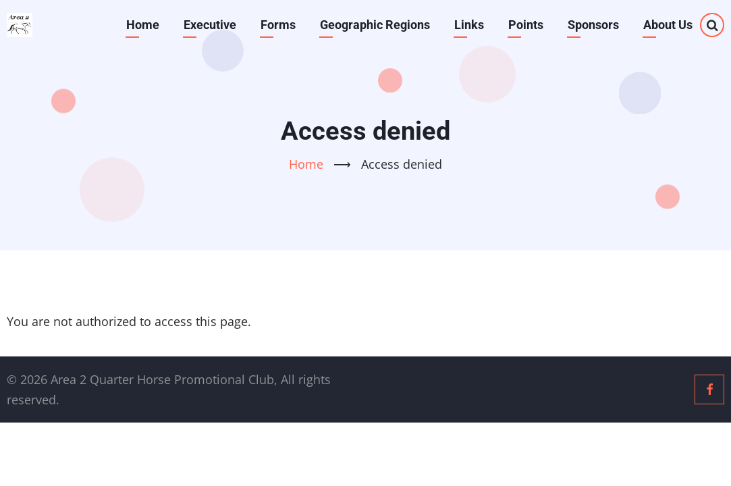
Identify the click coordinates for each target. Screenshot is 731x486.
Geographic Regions (375, 25)
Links (469, 25)
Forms (278, 25)
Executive (210, 25)
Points (525, 25)
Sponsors (593, 25)
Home (142, 25)
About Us (668, 25)
